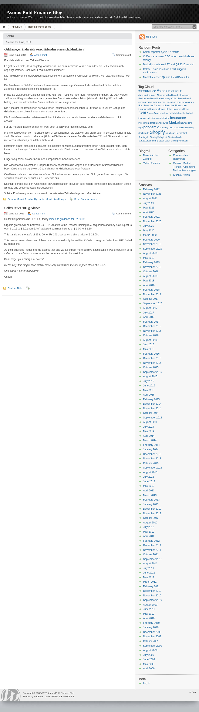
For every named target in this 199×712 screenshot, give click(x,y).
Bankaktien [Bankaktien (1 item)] (144, 98)
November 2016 (152, 330)
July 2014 (148, 426)
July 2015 (148, 381)
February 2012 (151, 540)
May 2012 (148, 531)
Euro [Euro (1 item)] (140, 105)
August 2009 (150, 650)
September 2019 (152, 248)
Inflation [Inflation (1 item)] (165, 118)
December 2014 (152, 403)
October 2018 (151, 271)
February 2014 (151, 444)
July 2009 (148, 654)
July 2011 (148, 568)
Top (194, 692)
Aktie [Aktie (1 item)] (153, 95)
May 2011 (148, 577)
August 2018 (150, 276)
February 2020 (151, 239)
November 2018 (152, 267)
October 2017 (151, 298)
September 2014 (152, 417)
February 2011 (151, 586)
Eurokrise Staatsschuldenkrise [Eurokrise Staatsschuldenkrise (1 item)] (159, 105)
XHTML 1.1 (56, 696)
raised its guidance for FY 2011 (66, 219)
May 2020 (148, 230)
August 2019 (150, 253)
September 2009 (152, 645)
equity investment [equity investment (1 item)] (185, 102)
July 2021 (148, 203)
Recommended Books (39, 26)
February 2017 (151, 321)
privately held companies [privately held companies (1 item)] (172, 127)
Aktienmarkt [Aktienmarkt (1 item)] (163, 95)
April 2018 (149, 285)
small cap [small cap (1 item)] (170, 133)
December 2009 (152, 632)
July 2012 (148, 527)
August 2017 (150, 307)
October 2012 (151, 517)
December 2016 (152, 326)
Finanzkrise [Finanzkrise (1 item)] (180, 105)
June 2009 (149, 659)
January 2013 (151, 504)
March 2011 (149, 581)
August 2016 (150, 340)
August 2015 (150, 376)
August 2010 (150, 604)
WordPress (11, 695)
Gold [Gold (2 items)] (142, 113)
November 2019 (152, 244)
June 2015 (149, 385)
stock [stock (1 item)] (161, 140)
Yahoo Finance (151, 163)
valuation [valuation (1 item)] (183, 140)
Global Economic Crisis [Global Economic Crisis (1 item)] (177, 109)
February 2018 (151, 289)
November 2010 (152, 595)
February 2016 (151, 353)
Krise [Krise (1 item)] (159, 123)
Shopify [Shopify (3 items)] (157, 132)
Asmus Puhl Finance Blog (34, 12)
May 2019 (148, 257)
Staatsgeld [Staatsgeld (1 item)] (143, 137)
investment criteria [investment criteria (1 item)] (147, 123)
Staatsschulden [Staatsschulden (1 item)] (175, 137)
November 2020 (152, 221)
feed (151, 36)
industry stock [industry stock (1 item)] (154, 118)
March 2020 (149, 235)
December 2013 (152, 454)
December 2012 (152, 508)
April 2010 (149, 618)
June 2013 (149, 481)
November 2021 (152, 193)
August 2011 (150, 563)
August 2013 (150, 472)
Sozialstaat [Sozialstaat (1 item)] (181, 133)
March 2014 (149, 440)
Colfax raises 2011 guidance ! (22, 208)
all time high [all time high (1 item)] (175, 95)
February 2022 (151, 189)
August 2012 (150, 522)
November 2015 (152, 362)
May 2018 (148, 280)
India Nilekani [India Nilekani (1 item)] (175, 113)
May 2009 (148, 664)
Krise (77, 199)
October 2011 (151, 554)
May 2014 (148, 431)
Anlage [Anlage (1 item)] (185, 95)
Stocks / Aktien (15, 288)
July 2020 (148, 225)
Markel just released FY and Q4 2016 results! (168, 64)
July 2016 (148, 344)
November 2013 (152, 458)
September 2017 (152, 303)
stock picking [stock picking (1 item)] (171, 140)
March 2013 (149, 495)
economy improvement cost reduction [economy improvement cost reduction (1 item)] (157, 102)
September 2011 (152, 559)
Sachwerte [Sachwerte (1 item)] (143, 133)
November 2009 (152, 636)
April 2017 (149, 317)
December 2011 (152, 545)
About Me (17, 26)
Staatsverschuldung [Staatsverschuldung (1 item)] (148, 140)
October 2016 (151, 335)
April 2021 (149, 212)
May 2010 (148, 613)
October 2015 (151, 367)
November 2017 (152, 294)
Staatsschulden (89, 199)
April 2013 (149, 490)
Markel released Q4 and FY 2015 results (166, 77)
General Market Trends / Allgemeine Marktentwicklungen (37, 199)
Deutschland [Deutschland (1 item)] (184, 98)
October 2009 (151, 641)
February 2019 (151, 262)
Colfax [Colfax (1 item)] (174, 98)
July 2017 (148, 312)
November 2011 (152, 549)
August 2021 (150, 198)
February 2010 (151, 622)
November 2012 (152, 513)
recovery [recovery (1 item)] (189, 127)
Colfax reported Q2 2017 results (161, 51)
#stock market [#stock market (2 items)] (168, 91)
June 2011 (149, 572)
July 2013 (148, 476)
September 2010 (152, 600)
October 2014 (151, 412)
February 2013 (151, 499)
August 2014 (150, 422)
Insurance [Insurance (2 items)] (178, 118)
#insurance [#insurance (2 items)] (147, 91)
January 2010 (151, 627)
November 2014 (152, 408)
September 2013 (152, 467)
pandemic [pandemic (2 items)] (151, 127)
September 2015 (152, 372)
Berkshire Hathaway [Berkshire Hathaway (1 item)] (160, 98)
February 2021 (151, 216)
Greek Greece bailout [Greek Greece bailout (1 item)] (157, 113)
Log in (146, 683)
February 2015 (151, 399)
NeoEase (38, 696)
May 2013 (148, 485)
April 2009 (149, 668)
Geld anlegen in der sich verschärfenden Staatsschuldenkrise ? (44, 49)
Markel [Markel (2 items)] (174, 122)
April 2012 (149, 536)
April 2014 (149, 435)
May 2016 (148, 349)
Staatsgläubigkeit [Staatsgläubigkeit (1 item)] (158, 137)
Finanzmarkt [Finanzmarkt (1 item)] (144, 109)
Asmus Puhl (40, 55)
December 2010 (152, 590)
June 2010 (149, 609)
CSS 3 (70, 696)
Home (5, 27)
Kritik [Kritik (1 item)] (165, 123)
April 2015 (149, 394)
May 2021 (148, 207)
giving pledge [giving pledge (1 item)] (158, 109)
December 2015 (152, 358)
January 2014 (151, 449)
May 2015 (148, 390)
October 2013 (151, 463)
